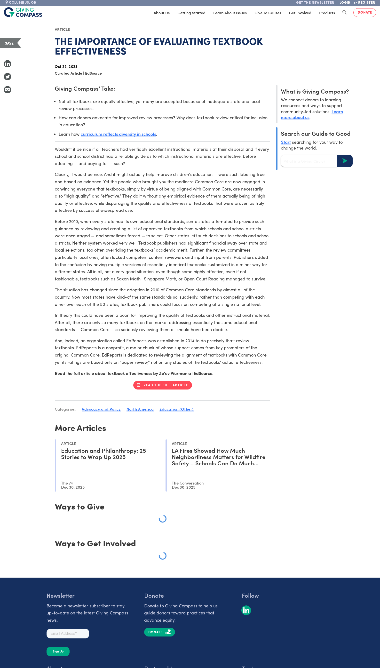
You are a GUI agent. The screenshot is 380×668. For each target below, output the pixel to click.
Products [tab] (327, 12)
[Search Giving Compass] (344, 12)
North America (140, 409)
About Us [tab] (162, 12)
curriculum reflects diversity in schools (118, 134)
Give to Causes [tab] (267, 12)
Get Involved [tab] (300, 12)
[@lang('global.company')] (23, 12)
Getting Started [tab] (191, 12)
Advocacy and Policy (101, 409)
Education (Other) (176, 409)
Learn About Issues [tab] (230, 12)
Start (286, 142)
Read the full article (165, 384)
